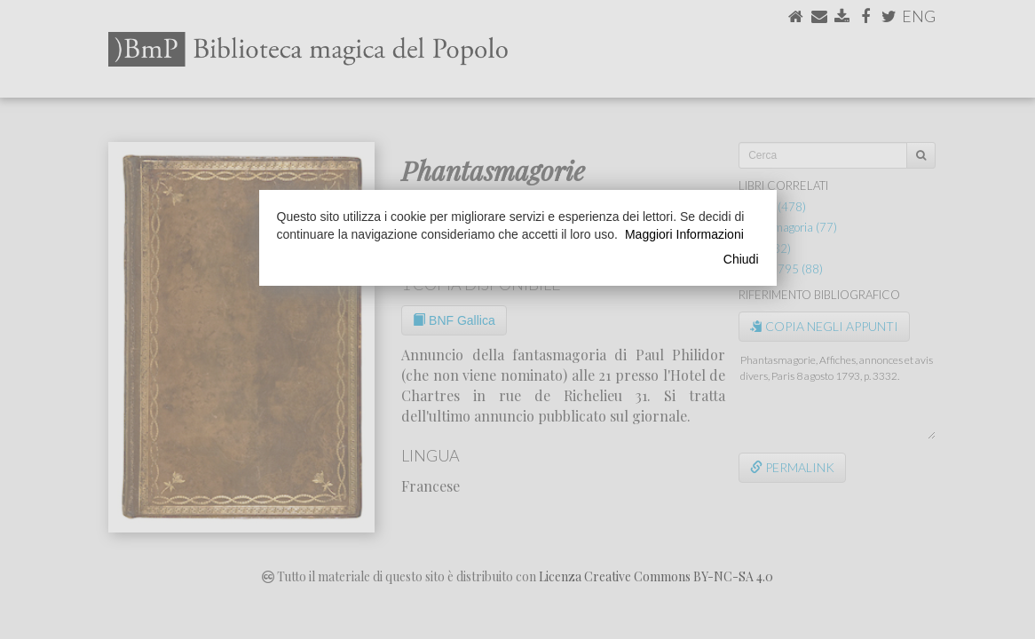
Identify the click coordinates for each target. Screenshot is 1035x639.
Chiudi (741, 259)
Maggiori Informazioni (684, 234)
